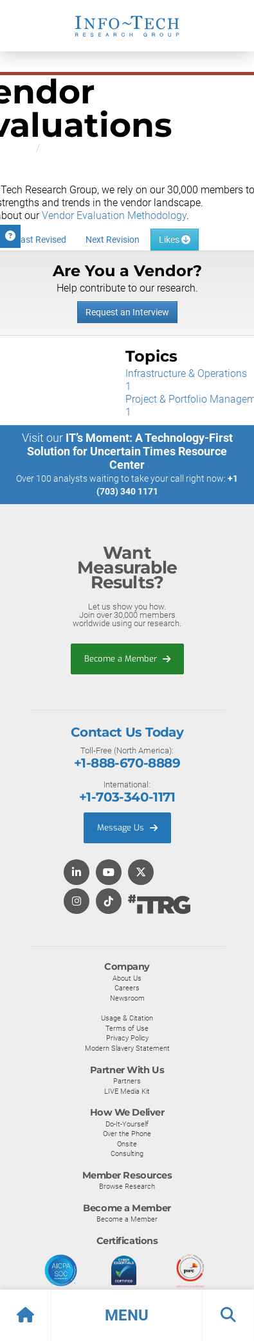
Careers (127, 987)
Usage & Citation (127, 1017)
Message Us (127, 827)
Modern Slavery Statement (127, 1048)
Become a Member (127, 658)
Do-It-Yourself (127, 1123)
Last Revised (40, 239)
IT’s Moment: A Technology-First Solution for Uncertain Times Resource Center (130, 451)
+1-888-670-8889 (127, 763)
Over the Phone (127, 1133)
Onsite (127, 1143)
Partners (127, 1080)
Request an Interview (127, 312)
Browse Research (127, 1186)
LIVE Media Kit (127, 1091)
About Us (127, 978)
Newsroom (127, 998)
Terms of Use (127, 1028)
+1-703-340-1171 (127, 797)
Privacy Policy (127, 1037)
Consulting (127, 1153)
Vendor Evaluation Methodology (114, 215)
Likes (174, 239)
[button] (127, 1315)
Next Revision (113, 239)
